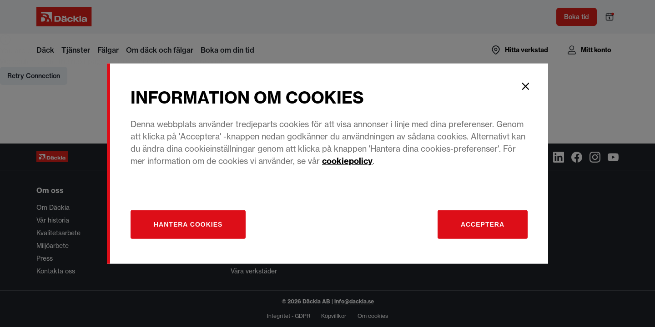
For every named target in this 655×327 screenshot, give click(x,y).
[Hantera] (188, 224)
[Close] (525, 86)
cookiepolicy (347, 160)
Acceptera (482, 224)
